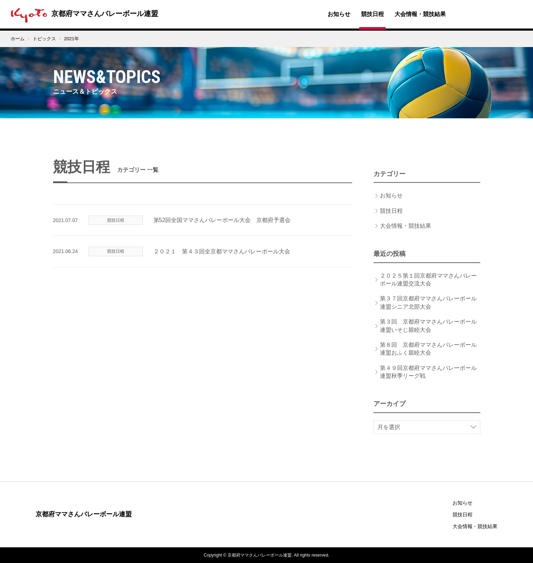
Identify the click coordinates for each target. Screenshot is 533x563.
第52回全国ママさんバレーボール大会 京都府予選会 (222, 228)
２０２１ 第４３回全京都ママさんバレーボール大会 (221, 259)
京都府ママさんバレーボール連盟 (82, 13)
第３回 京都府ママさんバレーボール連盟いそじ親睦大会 (428, 333)
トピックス (44, 38)
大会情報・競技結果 (420, 14)
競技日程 (372, 14)
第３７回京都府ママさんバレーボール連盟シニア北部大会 (428, 310)
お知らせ (339, 14)
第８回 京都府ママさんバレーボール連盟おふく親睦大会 (428, 356)
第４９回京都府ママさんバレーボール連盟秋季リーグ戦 (428, 379)
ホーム (18, 38)
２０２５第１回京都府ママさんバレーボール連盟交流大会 (428, 287)
